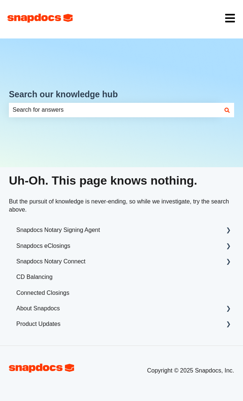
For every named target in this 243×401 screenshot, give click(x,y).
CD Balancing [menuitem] (34, 277)
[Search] (227, 110)
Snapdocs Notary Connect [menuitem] (51, 261)
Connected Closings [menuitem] (42, 293)
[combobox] (114, 110)
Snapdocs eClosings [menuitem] (43, 246)
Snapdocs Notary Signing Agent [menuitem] (58, 230)
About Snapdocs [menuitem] (38, 308)
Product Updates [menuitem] (38, 324)
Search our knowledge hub (63, 94)
